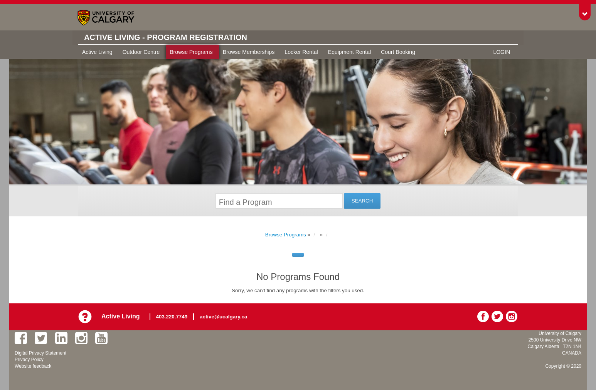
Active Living (97, 52)
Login (501, 52)
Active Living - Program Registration (165, 37)
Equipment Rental (349, 52)
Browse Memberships (249, 52)
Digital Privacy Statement (40, 353)
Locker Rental (301, 52)
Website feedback (33, 366)
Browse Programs (191, 52)
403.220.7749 (172, 316)
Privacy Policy (29, 359)
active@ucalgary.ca (223, 316)
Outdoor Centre (141, 52)
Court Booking (398, 52)
